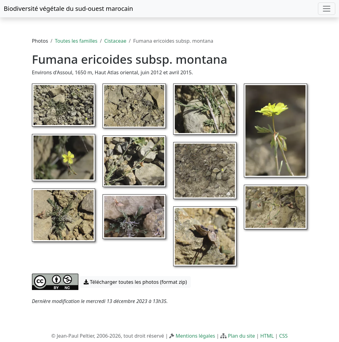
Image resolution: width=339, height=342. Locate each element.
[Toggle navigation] (326, 8)
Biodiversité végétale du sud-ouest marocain (68, 8)
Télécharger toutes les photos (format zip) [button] (135, 282)
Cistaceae (115, 40)
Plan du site (241, 335)
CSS (283, 335)
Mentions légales (195, 335)
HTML (267, 335)
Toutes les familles (76, 40)
